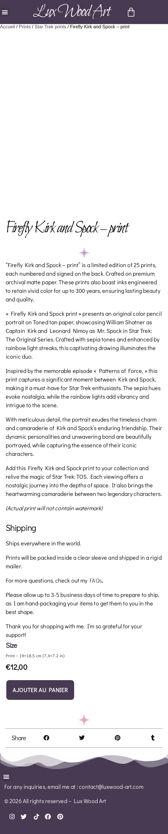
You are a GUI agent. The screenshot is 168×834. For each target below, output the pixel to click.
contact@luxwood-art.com (111, 786)
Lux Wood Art (71, 12)
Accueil (7, 26)
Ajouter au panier (40, 690)
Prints (25, 26)
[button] (4, 12)
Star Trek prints (50, 26)
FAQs (96, 580)
